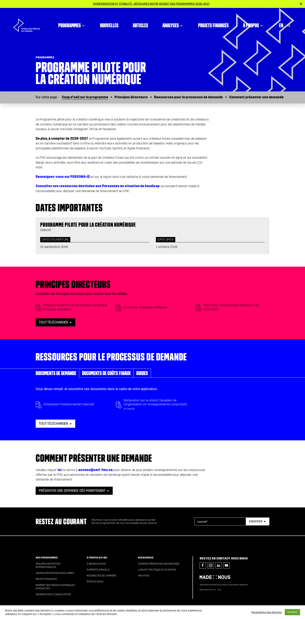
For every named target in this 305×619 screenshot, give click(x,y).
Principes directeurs (131, 97)
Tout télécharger (53, 322)
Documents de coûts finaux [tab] (106, 373)
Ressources (145, 557)
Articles (140, 18)
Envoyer (255, 521)
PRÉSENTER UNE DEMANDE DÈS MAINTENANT (72, 491)
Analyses (173, 19)
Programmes (72, 19)
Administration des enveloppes (55, 573)
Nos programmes (47, 557)
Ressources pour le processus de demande (188, 97)
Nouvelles (109, 18)
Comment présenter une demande (256, 97)
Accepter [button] (292, 612)
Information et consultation (53, 594)
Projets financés (213, 18)
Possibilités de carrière (101, 575)
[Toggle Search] (289, 19)
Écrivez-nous (95, 581)
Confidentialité (207, 590)
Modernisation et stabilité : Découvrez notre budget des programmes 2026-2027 (151, 4)
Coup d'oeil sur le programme (85, 97)
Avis (219, 590)
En (281, 18)
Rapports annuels (98, 569)
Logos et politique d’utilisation (157, 569)
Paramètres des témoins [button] (266, 612)
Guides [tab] (142, 373)
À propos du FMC (97, 557)
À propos (253, 19)
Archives (144, 575)
